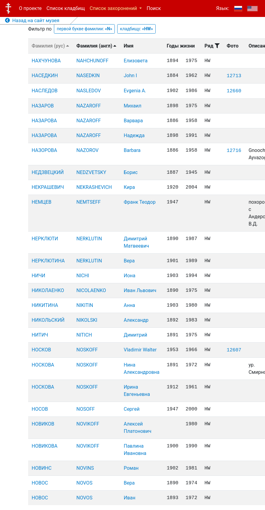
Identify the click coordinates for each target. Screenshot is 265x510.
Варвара (133, 120)
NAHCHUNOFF (92, 61)
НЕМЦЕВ (41, 202)
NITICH (84, 335)
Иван (129, 498)
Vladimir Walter (140, 350)
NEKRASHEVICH (94, 187)
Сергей (131, 409)
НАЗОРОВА (44, 150)
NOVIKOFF (87, 424)
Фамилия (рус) (50, 46)
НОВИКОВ (43, 424)
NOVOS (84, 483)
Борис (130, 172)
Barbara (132, 150)
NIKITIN (84, 305)
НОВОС (40, 483)
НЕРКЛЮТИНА (48, 261)
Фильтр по (40, 29)
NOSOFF (85, 409)
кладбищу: (136, 28)
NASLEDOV (88, 91)
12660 (234, 91)
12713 (234, 76)
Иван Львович (140, 290)
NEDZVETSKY (91, 172)
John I (130, 75)
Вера (129, 261)
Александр (136, 320)
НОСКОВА (43, 365)
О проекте (30, 8)
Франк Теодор (139, 202)
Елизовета (135, 61)
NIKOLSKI (86, 320)
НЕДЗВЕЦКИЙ (48, 172)
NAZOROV (87, 150)
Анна (129, 305)
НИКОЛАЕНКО (48, 290)
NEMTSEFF (88, 202)
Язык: (222, 8)
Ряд (211, 46)
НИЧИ (38, 275)
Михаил (132, 106)
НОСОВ (40, 409)
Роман (131, 468)
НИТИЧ (40, 335)
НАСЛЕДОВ (45, 91)
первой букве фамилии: (84, 28)
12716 (234, 150)
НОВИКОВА (45, 446)
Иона (129, 275)
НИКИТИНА (45, 305)
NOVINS (85, 468)
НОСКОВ (41, 350)
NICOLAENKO (91, 290)
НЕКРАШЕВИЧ (48, 187)
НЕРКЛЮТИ (45, 239)
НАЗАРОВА (44, 120)
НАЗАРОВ (43, 106)
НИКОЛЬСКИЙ (48, 320)
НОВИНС (42, 468)
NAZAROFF (88, 106)
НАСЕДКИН (45, 75)
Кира (129, 187)
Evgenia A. (135, 91)
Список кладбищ (66, 8)
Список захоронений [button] (114, 8)
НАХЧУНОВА (46, 61)
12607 (234, 350)
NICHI (82, 275)
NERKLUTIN (89, 239)
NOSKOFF (87, 350)
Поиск (154, 8)
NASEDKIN (88, 75)
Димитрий (135, 335)
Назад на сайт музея (32, 20)
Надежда (134, 135)
